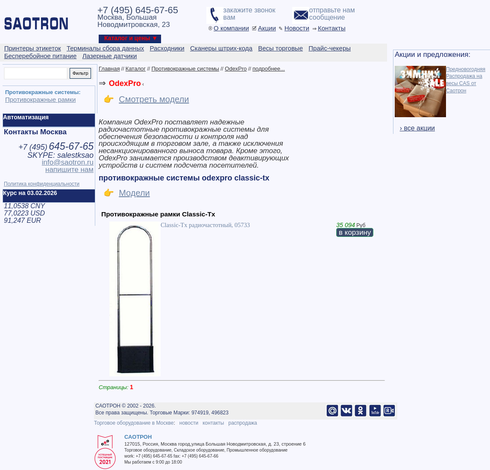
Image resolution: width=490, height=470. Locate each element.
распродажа (242, 423)
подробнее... (268, 68)
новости (188, 423)
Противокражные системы (185, 68)
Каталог (136, 68)
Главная (109, 68)
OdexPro (235, 68)
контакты (213, 423)
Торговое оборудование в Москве (133, 423)
